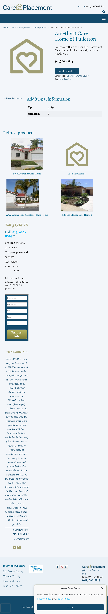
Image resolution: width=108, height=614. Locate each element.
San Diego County (13, 571)
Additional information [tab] (13, 98)
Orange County (31, 28)
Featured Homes (12, 585)
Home (5, 28)
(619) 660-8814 (95, 6)
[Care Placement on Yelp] (62, 567)
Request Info (16, 334)
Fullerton (44, 28)
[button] (102, 588)
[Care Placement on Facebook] (58, 567)
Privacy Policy (44, 598)
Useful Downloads (33, 607)
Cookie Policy (63, 598)
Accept (70, 607)
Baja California (11, 581)
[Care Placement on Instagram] (66, 567)
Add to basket (67, 71)
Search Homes (16, 28)
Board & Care (65, 79)
